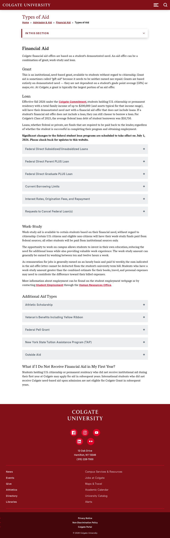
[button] (156, 5)
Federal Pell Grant (37, 329)
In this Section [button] (37, 33)
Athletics (11, 489)
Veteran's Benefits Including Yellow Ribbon (54, 317)
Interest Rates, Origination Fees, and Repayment (57, 199)
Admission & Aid (42, 22)
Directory (11, 495)
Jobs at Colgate (94, 477)
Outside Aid (33, 354)
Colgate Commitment (72, 101)
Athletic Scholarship (39, 304)
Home (25, 22)
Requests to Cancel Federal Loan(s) (49, 211)
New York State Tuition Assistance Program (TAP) (58, 342)
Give (8, 483)
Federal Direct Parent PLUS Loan (47, 161)
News (9, 471)
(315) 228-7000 (85, 459)
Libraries (11, 501)
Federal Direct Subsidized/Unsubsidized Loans (56, 149)
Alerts (88, 501)
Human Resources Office (95, 285)
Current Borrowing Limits (42, 186)
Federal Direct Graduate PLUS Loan (49, 174)
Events (10, 477)
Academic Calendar (96, 489)
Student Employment (49, 285)
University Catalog (96, 495)
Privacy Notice (85, 518)
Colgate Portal (85, 527)
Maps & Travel (93, 483)
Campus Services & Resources (103, 471)
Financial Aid (63, 22)
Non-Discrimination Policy (85, 522)
